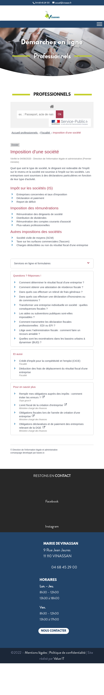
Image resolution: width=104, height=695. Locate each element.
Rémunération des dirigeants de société (40, 214)
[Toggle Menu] (99, 24)
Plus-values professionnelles (33, 225)
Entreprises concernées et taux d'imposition (42, 194)
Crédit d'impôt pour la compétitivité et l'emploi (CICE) (49, 360)
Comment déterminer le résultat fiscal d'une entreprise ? (51, 282)
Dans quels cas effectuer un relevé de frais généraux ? (51, 291)
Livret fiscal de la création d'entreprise (43, 405)
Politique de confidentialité (67, 652)
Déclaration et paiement (30, 198)
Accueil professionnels (25, 132)
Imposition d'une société (67, 132)
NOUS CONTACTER (53, 631)
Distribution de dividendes (32, 217)
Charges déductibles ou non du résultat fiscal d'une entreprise (52, 245)
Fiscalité (45, 132)
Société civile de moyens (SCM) (35, 237)
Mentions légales (36, 652)
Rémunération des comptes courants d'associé (44, 221)
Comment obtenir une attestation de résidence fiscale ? (51, 287)
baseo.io (40, 453)
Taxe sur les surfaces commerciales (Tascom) (43, 241)
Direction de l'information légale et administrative (35, 450)
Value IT (59, 658)
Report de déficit (26, 201)
